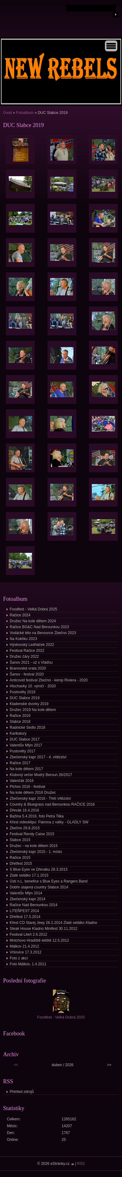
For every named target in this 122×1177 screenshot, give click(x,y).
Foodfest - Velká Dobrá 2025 (33, 609)
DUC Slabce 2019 (25, 698)
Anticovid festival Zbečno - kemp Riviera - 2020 (49, 680)
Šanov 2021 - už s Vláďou (31, 662)
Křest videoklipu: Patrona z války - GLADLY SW (49, 822)
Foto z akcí (19, 958)
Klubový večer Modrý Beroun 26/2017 (41, 775)
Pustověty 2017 (22, 751)
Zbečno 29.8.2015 (25, 828)
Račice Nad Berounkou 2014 (33, 905)
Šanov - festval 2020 (27, 674)
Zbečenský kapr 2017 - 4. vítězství (38, 757)
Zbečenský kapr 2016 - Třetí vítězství (40, 798)
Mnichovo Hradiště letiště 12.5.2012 (39, 940)
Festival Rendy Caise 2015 (32, 834)
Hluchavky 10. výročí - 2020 (33, 686)
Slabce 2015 (20, 840)
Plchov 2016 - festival (27, 786)
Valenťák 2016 (22, 781)
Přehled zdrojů (22, 1092)
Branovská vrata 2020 (28, 668)
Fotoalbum (25, 113)
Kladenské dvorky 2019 (29, 704)
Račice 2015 (20, 857)
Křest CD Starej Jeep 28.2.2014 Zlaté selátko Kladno (53, 922)
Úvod (7, 113)
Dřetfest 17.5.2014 (25, 917)
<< (16, 1065)
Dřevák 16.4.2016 (24, 810)
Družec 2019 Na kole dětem (33, 710)
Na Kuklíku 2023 (23, 639)
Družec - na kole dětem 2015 (34, 846)
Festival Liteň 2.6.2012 (28, 934)
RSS (81, 1163)
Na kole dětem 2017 (26, 769)
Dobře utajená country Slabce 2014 (39, 887)
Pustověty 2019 (22, 692)
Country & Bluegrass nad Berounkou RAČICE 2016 (52, 804)
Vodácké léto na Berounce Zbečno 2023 (43, 633)
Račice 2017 (20, 763)
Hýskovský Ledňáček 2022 (32, 645)
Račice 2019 (20, 715)
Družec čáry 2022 (24, 656)
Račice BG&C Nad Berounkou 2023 (39, 627)
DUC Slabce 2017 (25, 739)
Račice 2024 (20, 615)
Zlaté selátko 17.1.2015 (29, 875)
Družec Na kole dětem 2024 (33, 621)
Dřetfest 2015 (21, 863)
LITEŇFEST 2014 (24, 911)
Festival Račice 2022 (27, 650)
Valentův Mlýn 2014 (26, 893)
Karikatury (18, 733)
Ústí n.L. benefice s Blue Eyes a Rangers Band (48, 881)
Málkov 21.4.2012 (24, 946)
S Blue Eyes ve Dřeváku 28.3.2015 (39, 869)
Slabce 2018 (20, 721)
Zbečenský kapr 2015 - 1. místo (36, 852)
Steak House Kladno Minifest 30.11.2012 (43, 928)
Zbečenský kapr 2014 (27, 899)
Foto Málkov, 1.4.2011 (28, 964)
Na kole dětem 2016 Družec (33, 792)
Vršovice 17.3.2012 (25, 952)
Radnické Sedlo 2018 (27, 727)
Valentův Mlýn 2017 (26, 745)
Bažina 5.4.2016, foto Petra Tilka (36, 816)
